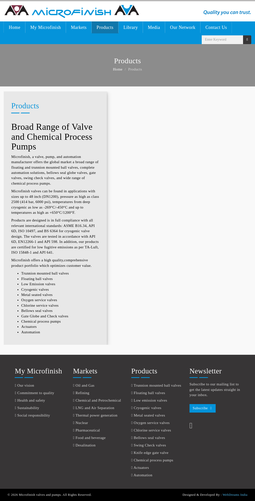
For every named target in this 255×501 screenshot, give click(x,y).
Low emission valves (150, 400)
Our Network (182, 27)
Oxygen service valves (39, 300)
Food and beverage (90, 438)
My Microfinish (45, 27)
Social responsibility (33, 415)
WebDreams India (235, 495)
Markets (79, 27)
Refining (82, 393)
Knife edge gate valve (151, 453)
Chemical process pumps (41, 321)
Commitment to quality (35, 393)
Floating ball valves (37, 279)
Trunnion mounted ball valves (45, 273)
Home (14, 27)
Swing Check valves (150, 445)
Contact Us (216, 27)
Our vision (25, 385)
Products (105, 27)
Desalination (85, 445)
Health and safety (31, 400)
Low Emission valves (38, 284)
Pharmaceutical (87, 430)
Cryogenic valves (35, 289)
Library (131, 27)
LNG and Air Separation (94, 408)
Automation (30, 332)
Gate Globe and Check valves (44, 316)
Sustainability (28, 408)
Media (154, 27)
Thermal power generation (96, 415)
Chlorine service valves (40, 305)
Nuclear (81, 423)
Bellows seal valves (37, 311)
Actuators (29, 327)
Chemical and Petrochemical (98, 400)
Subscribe (200, 408)
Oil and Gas (84, 385)
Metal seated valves (37, 295)
